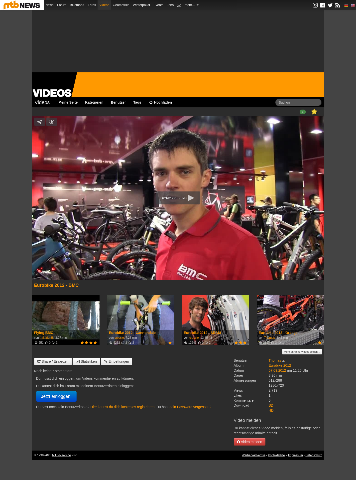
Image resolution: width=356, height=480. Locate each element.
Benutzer (118, 102)
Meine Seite (68, 102)
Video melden (249, 442)
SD (271, 405)
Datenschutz (313, 455)
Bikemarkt (77, 5)
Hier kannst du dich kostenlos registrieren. (122, 407)
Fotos (92, 5)
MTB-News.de (61, 455)
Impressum (295, 455)
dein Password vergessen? (190, 407)
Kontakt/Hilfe (276, 455)
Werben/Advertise (253, 455)
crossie (119, 337)
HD (271, 410)
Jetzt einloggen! (56, 396)
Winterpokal (141, 5)
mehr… (192, 5)
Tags (137, 102)
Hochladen (160, 102)
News (49, 5)
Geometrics (121, 5)
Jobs (170, 5)
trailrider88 (47, 337)
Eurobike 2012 (280, 365)
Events (158, 5)
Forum (62, 5)
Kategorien (94, 102)
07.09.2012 (277, 370)
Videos (104, 5)
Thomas (269, 337)
